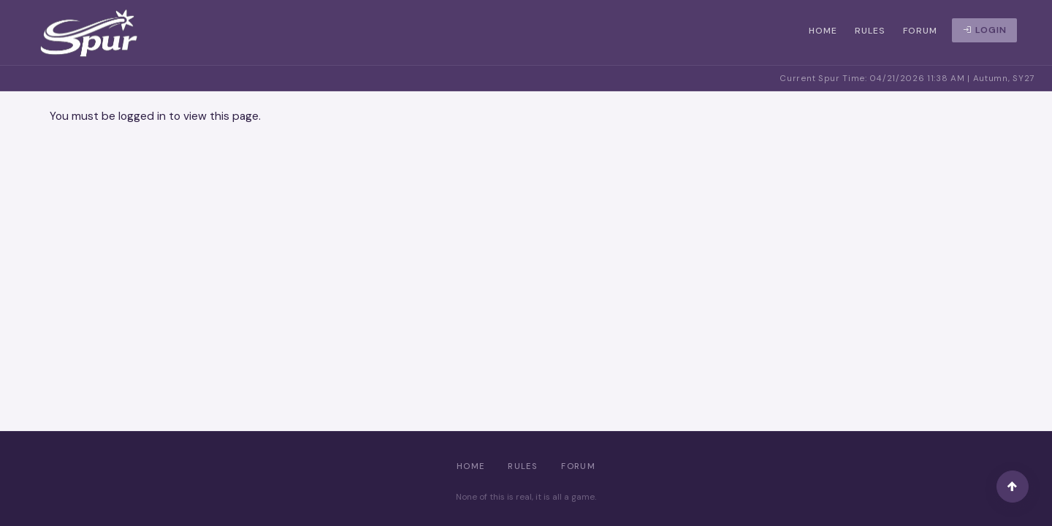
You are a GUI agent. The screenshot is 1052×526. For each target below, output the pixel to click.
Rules (870, 31)
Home (823, 31)
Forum (920, 31)
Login (985, 30)
